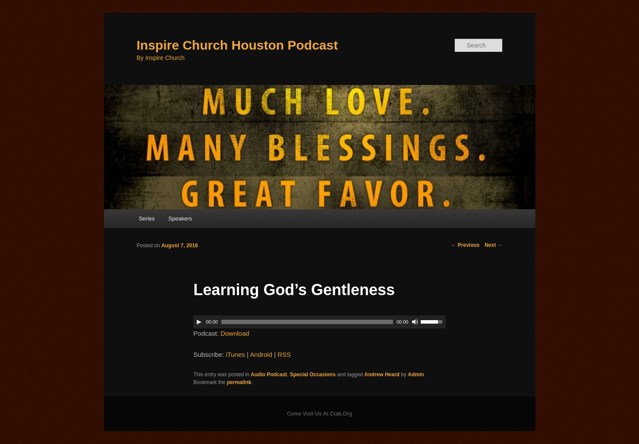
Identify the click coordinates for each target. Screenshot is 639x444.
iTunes (235, 354)
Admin (416, 375)
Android (261, 354)
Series (147, 218)
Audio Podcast (269, 375)
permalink (239, 382)
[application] (319, 321)
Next (493, 245)
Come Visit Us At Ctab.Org (319, 414)
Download (234, 333)
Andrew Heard (382, 375)
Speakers (180, 218)
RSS (284, 354)
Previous (465, 245)
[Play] (198, 321)
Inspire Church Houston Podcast (237, 45)
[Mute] (415, 321)
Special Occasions (313, 375)
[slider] (307, 322)
